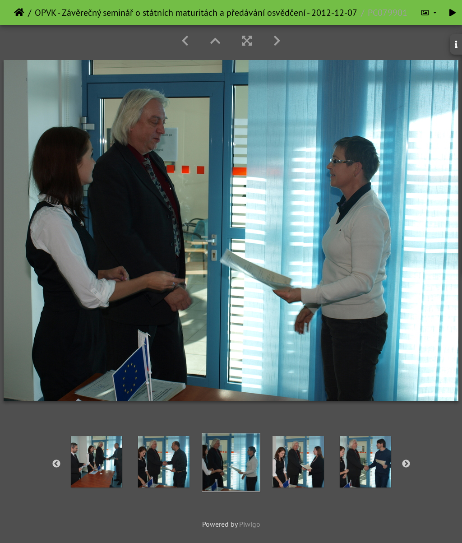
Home (19, 12)
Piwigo (249, 524)
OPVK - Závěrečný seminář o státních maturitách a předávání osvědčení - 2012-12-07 (196, 13)
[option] (96, 462)
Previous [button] (56, 464)
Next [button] (406, 464)
